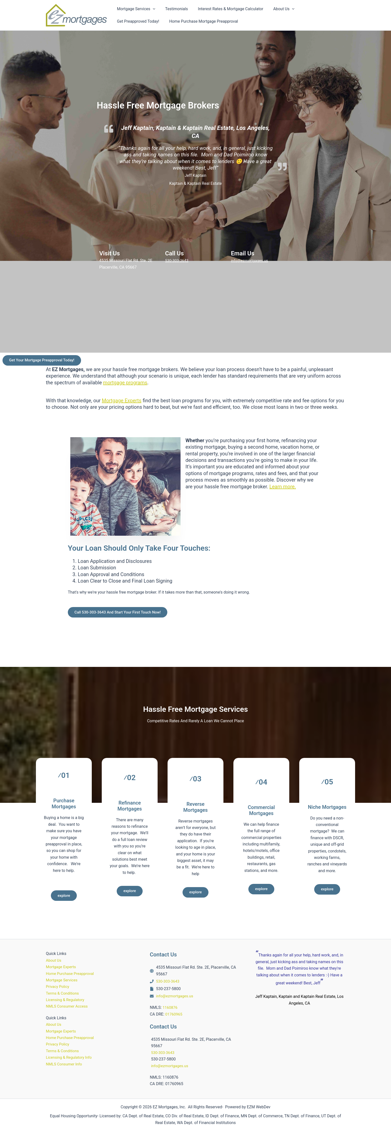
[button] (151, 9)
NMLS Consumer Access (68, 1006)
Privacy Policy (58, 986)
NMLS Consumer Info (65, 1064)
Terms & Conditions (63, 993)
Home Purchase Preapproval (71, 973)
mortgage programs (125, 384)
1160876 (170, 1007)
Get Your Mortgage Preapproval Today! (44, 360)
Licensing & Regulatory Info (70, 1057)
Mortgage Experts (121, 402)
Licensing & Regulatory (66, 999)
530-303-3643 (177, 260)
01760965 (174, 1014)
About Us (54, 960)
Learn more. (282, 488)
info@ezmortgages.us (250, 260)
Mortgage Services (62, 980)
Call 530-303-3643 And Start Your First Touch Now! (120, 614)
